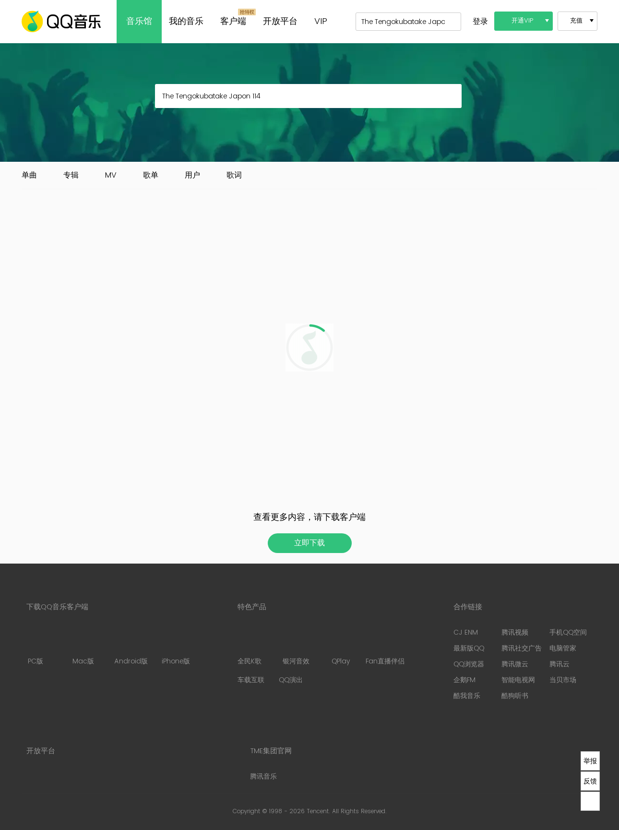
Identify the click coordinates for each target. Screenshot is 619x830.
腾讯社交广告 (521, 648)
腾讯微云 (514, 664)
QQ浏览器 (468, 664)
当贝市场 (562, 680)
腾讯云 (559, 664)
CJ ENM (465, 632)
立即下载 (309, 543)
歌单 (150, 175)
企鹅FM (464, 680)
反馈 (590, 781)
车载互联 (251, 680)
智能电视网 (518, 680)
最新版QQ (468, 648)
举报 (590, 761)
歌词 (234, 175)
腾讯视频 (514, 632)
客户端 (233, 21)
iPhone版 (176, 647)
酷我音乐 (466, 695)
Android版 (131, 647)
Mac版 (83, 647)
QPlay (342, 647)
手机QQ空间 (568, 632)
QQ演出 (291, 680)
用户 (192, 175)
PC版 (35, 647)
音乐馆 (139, 21)
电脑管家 (562, 648)
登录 (480, 21)
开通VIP (523, 21)
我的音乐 (186, 21)
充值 (576, 21)
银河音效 (296, 647)
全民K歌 (250, 647)
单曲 (29, 175)
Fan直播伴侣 (385, 647)
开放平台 (280, 21)
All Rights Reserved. (359, 811)
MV (111, 175)
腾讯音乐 (263, 776)
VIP (320, 21)
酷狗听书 (514, 695)
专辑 (71, 175)
